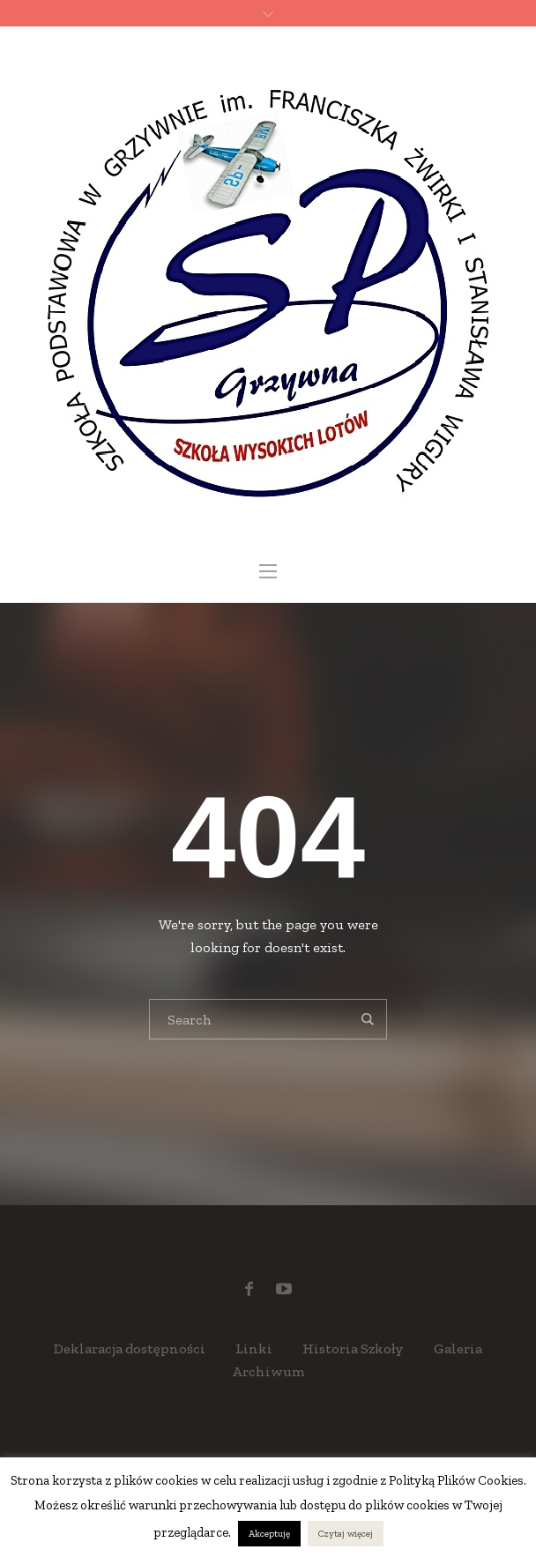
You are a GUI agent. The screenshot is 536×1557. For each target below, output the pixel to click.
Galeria (458, 1348)
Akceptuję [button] (269, 1533)
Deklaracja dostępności (129, 1348)
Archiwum (268, 1371)
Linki (253, 1348)
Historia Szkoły (353, 1348)
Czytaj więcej (345, 1533)
